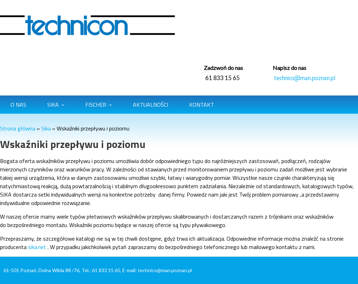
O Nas (18, 104)
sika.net (37, 247)
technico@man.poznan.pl (304, 78)
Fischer (95, 104)
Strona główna (17, 128)
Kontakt (201, 104)
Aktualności (150, 104)
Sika (53, 104)
